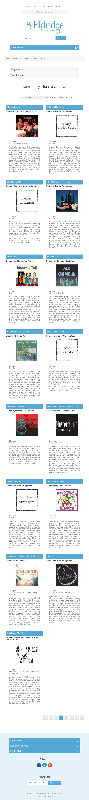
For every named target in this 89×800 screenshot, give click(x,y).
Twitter (44, 765)
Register (41, 7)
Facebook (39, 765)
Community (17, 58)
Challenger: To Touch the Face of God (23, 556)
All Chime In (52, 257)
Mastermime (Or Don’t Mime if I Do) (62, 406)
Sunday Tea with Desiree (17, 332)
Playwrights (31, 7)
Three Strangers (13, 481)
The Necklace (52, 556)
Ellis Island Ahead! (14, 633)
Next (77, 718)
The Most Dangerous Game (58, 182)
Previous (45, 718)
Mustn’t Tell (11, 257)
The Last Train (13, 107)
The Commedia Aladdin (57, 481)
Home (8, 58)
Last (82, 718)
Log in (50, 7)
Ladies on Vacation (55, 332)
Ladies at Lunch (13, 182)
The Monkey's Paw (15, 406)
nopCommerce (48, 796)
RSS (50, 765)
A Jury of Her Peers (55, 107)
